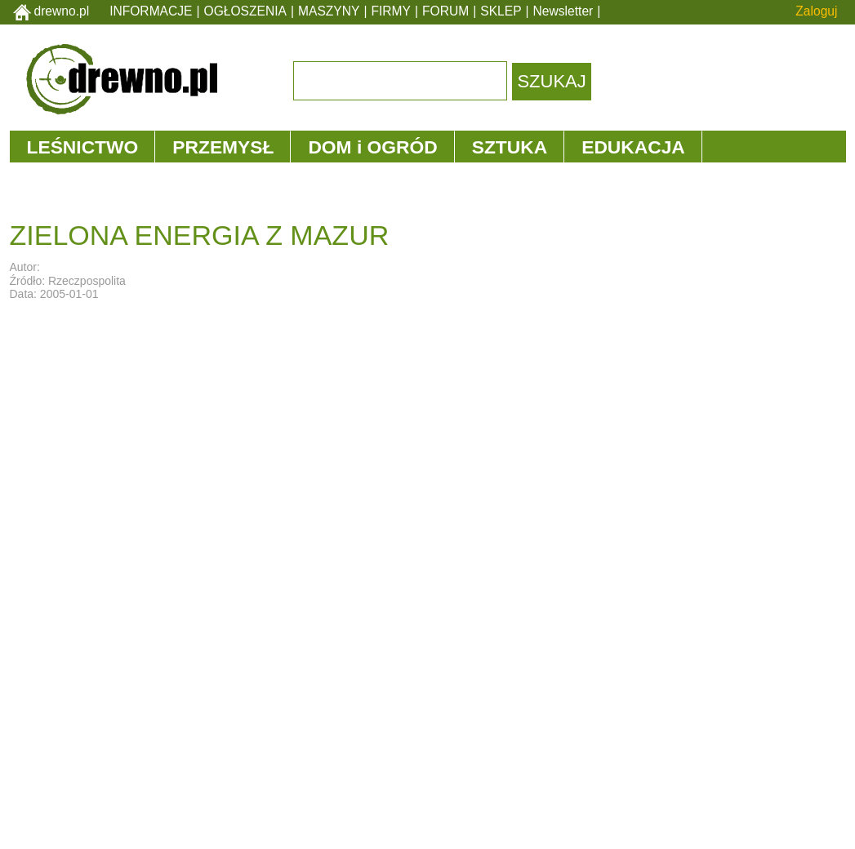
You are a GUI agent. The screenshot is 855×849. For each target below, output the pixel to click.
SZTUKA (509, 147)
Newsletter (563, 11)
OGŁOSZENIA (245, 11)
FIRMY (391, 11)
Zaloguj (816, 11)
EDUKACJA (633, 147)
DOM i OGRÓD (372, 147)
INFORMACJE (150, 11)
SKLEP (500, 11)
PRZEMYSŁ (223, 147)
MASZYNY (328, 11)
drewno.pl (62, 11)
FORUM (445, 11)
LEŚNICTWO (83, 147)
